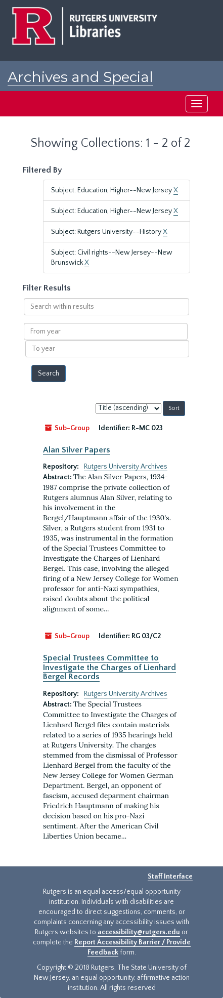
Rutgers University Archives (125, 467)
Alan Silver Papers (76, 449)
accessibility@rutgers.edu (139, 932)
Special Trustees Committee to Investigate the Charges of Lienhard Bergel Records (109, 667)
